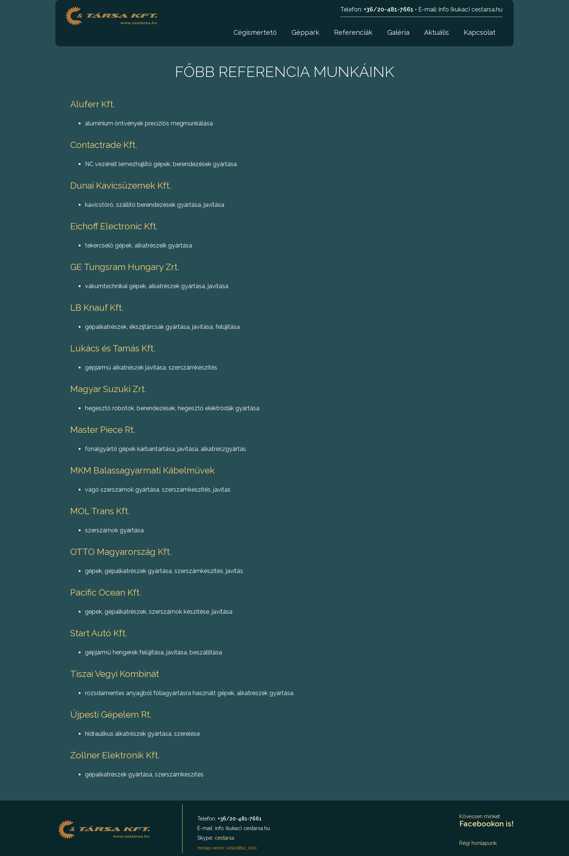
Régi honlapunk (478, 843)
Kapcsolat (479, 32)
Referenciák (353, 32)
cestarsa (224, 838)
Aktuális (436, 32)
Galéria (398, 32)
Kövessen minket (486, 820)
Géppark (305, 32)
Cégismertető (255, 32)
